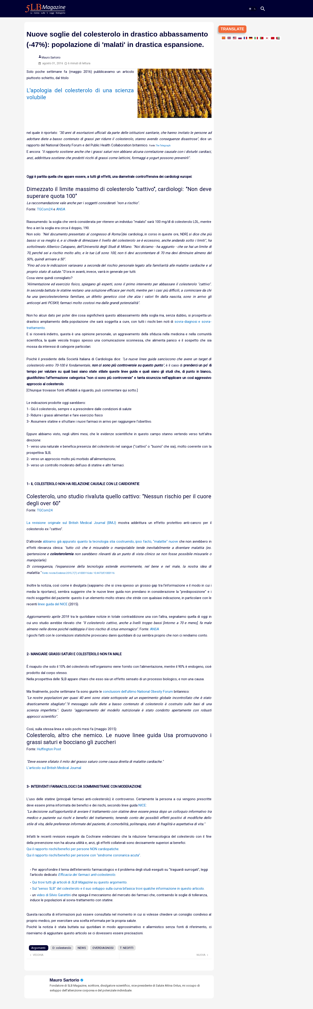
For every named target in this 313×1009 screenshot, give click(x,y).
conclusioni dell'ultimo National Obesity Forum (138, 691)
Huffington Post (49, 749)
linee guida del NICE (53, 604)
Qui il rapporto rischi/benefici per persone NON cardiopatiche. (73, 849)
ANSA (60, 209)
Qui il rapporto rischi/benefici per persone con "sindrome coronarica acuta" (83, 855)
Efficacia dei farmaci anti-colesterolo (86, 875)
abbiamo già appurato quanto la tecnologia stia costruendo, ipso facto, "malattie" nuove (110, 541)
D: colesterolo (61, 948)
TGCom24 (44, 209)
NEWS (82, 948)
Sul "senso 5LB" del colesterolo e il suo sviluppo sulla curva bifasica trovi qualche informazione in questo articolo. (118, 888)
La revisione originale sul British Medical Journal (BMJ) (71, 523)
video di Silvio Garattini (54, 895)
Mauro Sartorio (64, 980)
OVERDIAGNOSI (103, 948)
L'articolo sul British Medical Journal (54, 768)
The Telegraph (163, 145)
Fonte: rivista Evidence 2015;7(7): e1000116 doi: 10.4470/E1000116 (78, 573)
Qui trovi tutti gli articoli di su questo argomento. (79, 882)
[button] (252, 8)
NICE (142, 805)
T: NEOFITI (126, 948)
